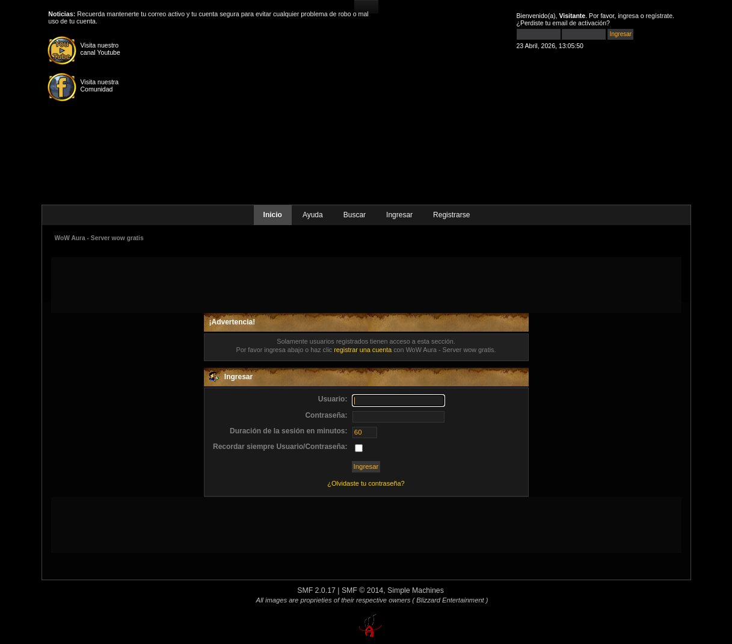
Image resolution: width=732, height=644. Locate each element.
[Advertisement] (366, 284)
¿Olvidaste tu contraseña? (365, 483)
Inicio (272, 215)
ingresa (628, 15)
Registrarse (451, 215)
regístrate (659, 15)
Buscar (354, 215)
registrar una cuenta (363, 349)
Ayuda (313, 215)
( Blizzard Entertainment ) (450, 600)
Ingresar (399, 215)
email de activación (579, 22)
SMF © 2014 (362, 590)
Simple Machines (415, 590)
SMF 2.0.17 (316, 590)
